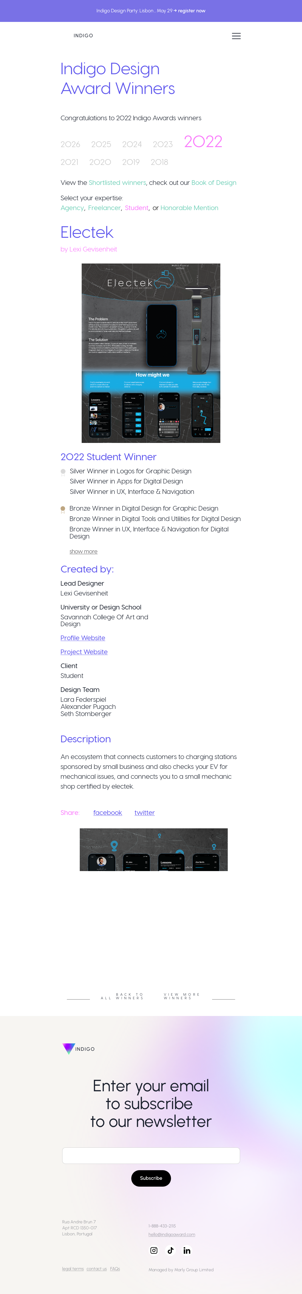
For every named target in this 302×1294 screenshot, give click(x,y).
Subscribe (151, 1178)
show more (84, 551)
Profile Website (83, 638)
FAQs (115, 1268)
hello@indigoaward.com (172, 1234)
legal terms (73, 1268)
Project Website (84, 651)
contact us (97, 1268)
